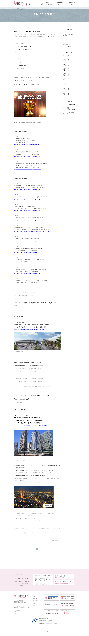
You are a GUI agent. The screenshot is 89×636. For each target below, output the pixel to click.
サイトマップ (17, 613)
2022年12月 (67, 55)
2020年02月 (67, 75)
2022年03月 (67, 61)
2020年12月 (67, 68)
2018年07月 (67, 94)
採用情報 (34, 596)
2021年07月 (67, 65)
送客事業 (34, 603)
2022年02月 (67, 63)
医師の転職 (67, 108)
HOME (42, 4)
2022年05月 (67, 59)
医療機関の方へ (17, 614)
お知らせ (66, 113)
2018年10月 (67, 93)
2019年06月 (67, 84)
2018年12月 (67, 90)
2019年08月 (67, 82)
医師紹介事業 (35, 598)
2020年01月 (67, 77)
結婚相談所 (67, 107)
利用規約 (16, 611)
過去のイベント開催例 (69, 112)
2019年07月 (67, 83)
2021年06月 (67, 66)
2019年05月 (67, 85)
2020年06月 (67, 70)
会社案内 (50, 3)
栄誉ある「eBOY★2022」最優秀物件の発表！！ (27, 31)
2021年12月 (67, 64)
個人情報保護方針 (17, 610)
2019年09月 (67, 80)
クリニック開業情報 (69, 110)
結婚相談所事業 (35, 605)
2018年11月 (67, 92)
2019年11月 (67, 79)
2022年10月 (67, 56)
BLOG (34, 606)
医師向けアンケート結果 (70, 109)
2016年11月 (67, 95)
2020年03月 (67, 74)
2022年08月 (67, 58)
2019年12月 (67, 78)
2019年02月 (67, 89)
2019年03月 (67, 88)
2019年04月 (67, 87)
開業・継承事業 (35, 600)
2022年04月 (67, 60)
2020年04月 (67, 73)
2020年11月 (67, 69)
